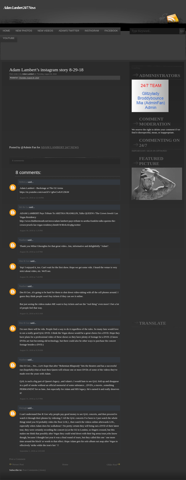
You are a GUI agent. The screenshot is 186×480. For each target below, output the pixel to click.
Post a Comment (17, 459)
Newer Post (16, 464)
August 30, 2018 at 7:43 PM (31, 277)
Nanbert (23, 240)
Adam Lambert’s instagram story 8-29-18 (46, 69)
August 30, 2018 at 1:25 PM (31, 230)
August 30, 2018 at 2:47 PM (31, 252)
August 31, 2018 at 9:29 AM (31, 350)
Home (65, 464)
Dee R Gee (24, 261)
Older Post (113, 464)
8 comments (18, 160)
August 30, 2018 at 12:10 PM (32, 198)
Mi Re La (23, 207)
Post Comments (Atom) (34, 470)
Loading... (137, 67)
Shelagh (23, 408)
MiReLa (23, 182)
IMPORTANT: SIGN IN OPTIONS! (149, 150)
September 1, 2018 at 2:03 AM (32, 451)
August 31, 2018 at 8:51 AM (31, 313)
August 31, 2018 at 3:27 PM (31, 399)
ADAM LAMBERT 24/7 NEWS (60, 147)
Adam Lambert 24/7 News (19, 8)
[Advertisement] (67, 18)
